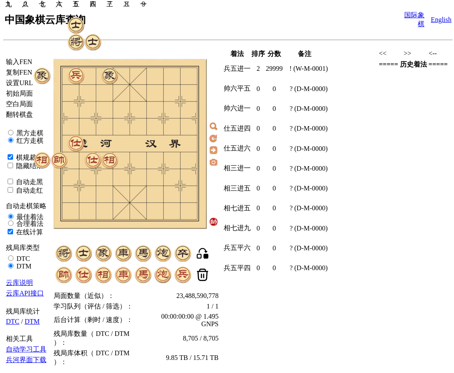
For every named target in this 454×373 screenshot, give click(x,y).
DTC (22, 258)
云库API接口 (25, 293)
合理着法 (29, 223)
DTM (23, 266)
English (441, 19)
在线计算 (28, 232)
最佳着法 (29, 216)
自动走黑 (28, 181)
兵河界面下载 (26, 359)
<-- (433, 53)
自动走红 (28, 190)
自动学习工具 (26, 349)
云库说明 (19, 282)
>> (407, 53)
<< (382, 53)
